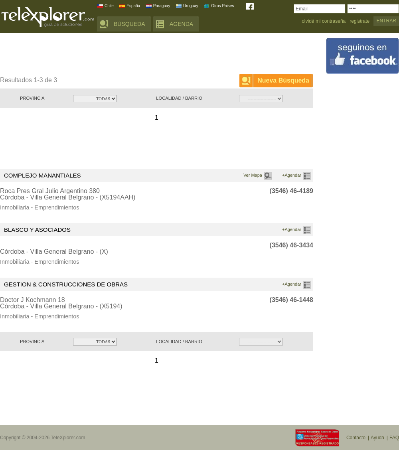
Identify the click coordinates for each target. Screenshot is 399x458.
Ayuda (377, 437)
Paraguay (161, 6)
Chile (109, 6)
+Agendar (291, 175)
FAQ (394, 437)
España (133, 6)
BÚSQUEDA (129, 24)
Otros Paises (222, 6)
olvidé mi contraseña (324, 21)
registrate (359, 21)
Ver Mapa (252, 175)
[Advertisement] (145, 55)
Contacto (355, 437)
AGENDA (181, 24)
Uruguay (190, 6)
